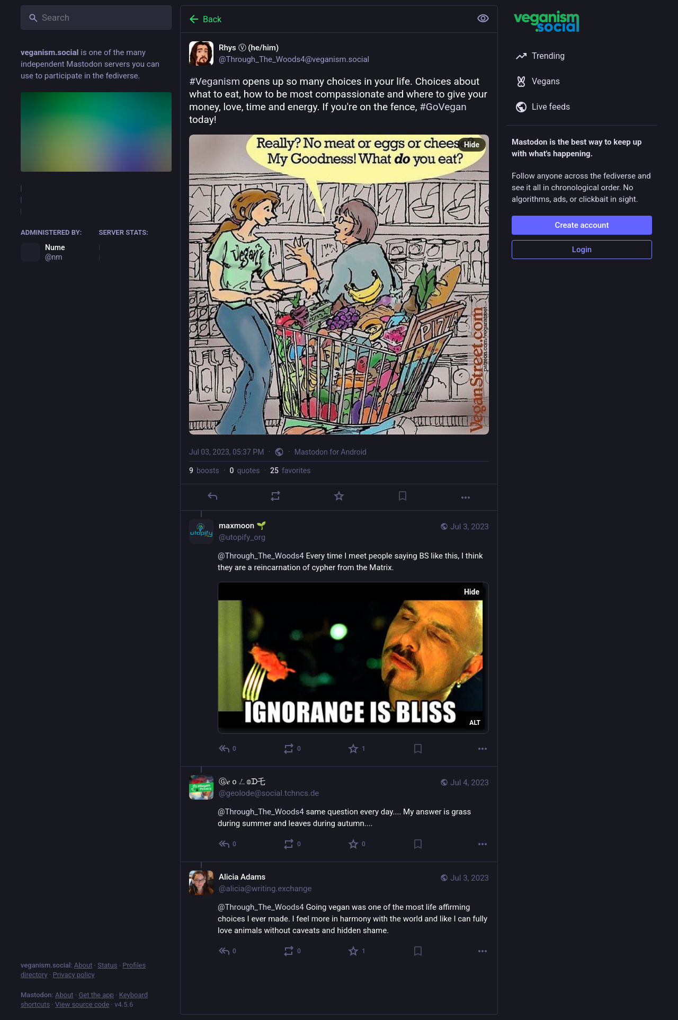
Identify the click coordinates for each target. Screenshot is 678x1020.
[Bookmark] (402, 496)
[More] (465, 497)
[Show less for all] (483, 18)
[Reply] (212, 496)
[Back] (325, 19)
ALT (474, 722)
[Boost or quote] (275, 496)
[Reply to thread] (228, 748)
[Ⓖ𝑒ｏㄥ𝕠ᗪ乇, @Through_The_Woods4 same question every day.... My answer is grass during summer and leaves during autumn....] (339, 814)
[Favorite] (339, 496)
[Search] (96, 17)
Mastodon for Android (331, 452)
